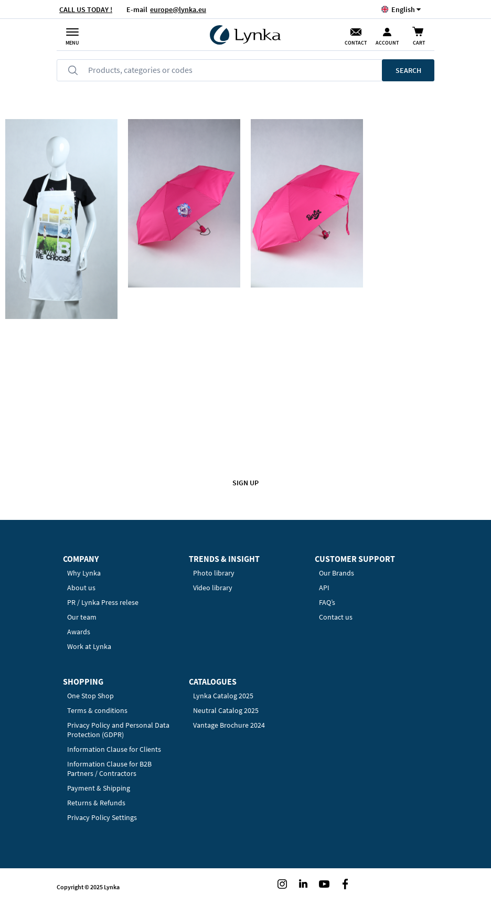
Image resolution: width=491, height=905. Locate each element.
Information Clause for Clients (114, 749)
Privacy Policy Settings (102, 817)
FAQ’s (327, 602)
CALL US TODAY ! (85, 9)
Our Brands (336, 573)
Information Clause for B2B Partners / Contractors (109, 768)
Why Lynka (84, 573)
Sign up (245, 482)
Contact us (336, 617)
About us (81, 587)
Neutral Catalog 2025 (226, 710)
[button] (403, 9)
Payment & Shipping (98, 788)
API (324, 587)
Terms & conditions (97, 710)
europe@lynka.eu (178, 9)
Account (387, 42)
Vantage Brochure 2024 (229, 725)
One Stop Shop (90, 695)
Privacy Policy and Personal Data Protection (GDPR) (118, 729)
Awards (78, 631)
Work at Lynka (89, 646)
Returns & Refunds (96, 802)
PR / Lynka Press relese (102, 602)
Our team (82, 617)
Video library (212, 587)
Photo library (213, 573)
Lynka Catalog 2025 (223, 695)
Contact (356, 42)
